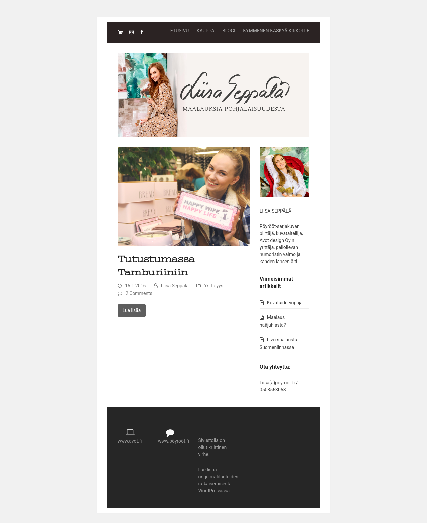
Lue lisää (132, 310)
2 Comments (139, 293)
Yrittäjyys (213, 285)
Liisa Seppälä (175, 285)
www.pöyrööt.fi (173, 441)
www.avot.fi (130, 441)
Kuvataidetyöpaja (285, 302)
